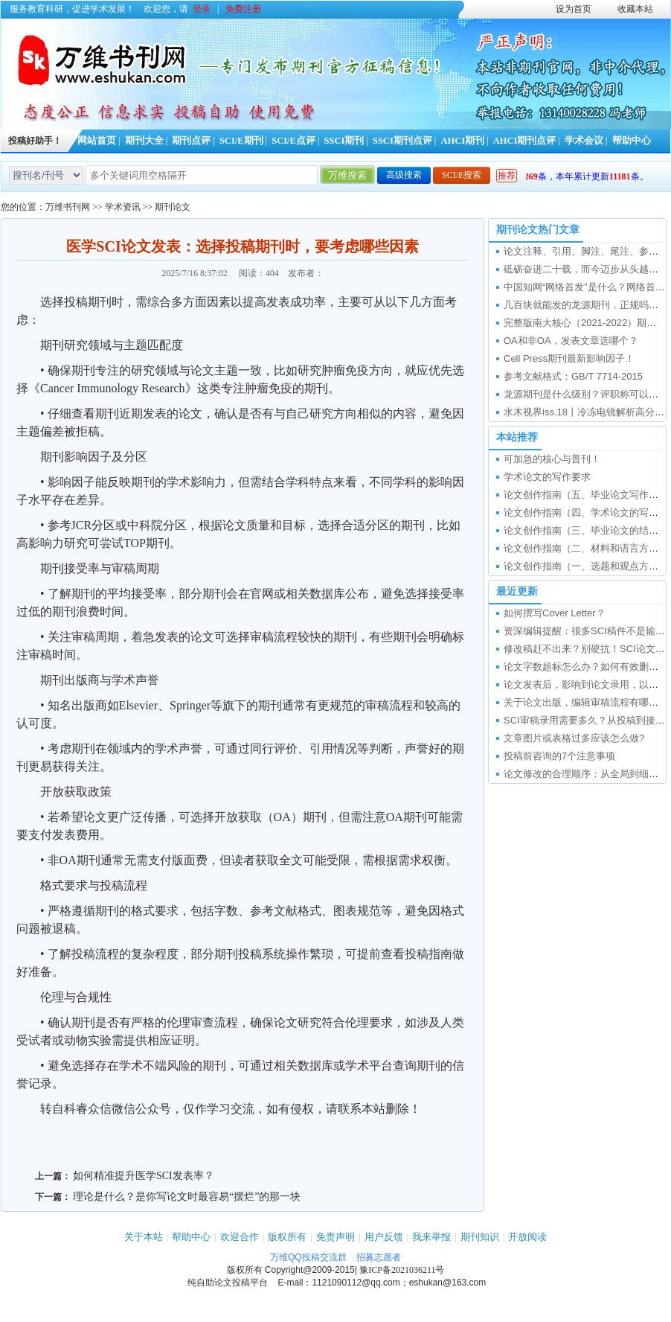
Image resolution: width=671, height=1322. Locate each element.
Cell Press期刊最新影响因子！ (569, 358)
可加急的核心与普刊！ (552, 458)
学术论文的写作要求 (547, 476)
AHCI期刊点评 (524, 140)
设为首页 (573, 9)
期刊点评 (191, 140)
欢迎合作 (239, 1236)
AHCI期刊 (462, 140)
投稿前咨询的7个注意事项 (559, 755)
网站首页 (96, 140)
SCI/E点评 (293, 140)
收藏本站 (635, 9)
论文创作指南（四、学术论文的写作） (586, 512)
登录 (202, 9)
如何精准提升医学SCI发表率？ (143, 1175)
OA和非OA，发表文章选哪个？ (571, 340)
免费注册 (243, 9)
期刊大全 (144, 140)
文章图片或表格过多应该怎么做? (574, 738)
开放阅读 (527, 1236)
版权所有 (287, 1236)
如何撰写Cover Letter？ (555, 613)
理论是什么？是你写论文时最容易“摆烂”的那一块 (187, 1196)
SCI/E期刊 (241, 140)
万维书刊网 (67, 207)
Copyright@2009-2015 (310, 1270)
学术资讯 (123, 207)
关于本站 (143, 1236)
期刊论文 (172, 207)
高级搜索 (404, 175)
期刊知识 (479, 1236)
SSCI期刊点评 (402, 140)
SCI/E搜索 (461, 175)
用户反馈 (384, 1236)
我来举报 (431, 1236)
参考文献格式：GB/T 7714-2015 (573, 376)
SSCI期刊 (344, 140)
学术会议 (584, 140)
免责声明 (335, 1236)
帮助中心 (631, 140)
